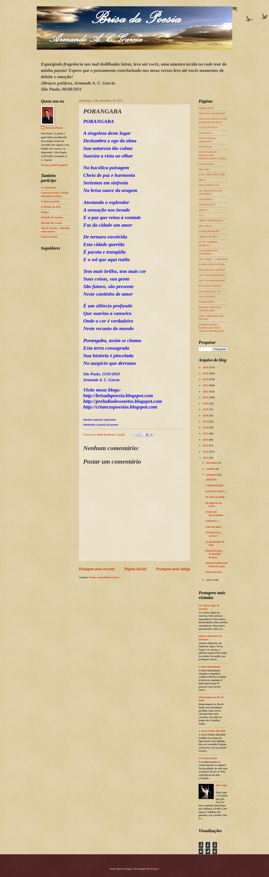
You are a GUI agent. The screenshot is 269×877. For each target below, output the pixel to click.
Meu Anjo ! (205, 169)
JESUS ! (203, 210)
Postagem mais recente (97, 569)
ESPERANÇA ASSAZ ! (213, 534)
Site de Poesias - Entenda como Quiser (55, 230)
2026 (206, 367)
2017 (206, 421)
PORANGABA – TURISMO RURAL (214, 554)
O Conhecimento (208, 758)
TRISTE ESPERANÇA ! (211, 220)
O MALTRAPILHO (209, 231)
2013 (206, 445)
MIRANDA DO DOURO (212, 113)
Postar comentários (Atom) (104, 577)
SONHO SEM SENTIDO (212, 264)
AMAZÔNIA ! (206, 199)
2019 (206, 409)
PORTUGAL (205, 146)
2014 (206, 439)
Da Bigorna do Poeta (213, 504)
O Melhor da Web (51, 206)
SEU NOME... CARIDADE (213, 259)
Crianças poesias (50, 201)
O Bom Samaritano (209, 666)
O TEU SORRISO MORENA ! (208, 244)
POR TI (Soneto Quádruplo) (207, 140)
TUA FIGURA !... (208, 296)
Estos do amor (213, 526)
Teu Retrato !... (207, 132)
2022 (206, 391)
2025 (206, 373)
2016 (206, 427)
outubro (210, 468)
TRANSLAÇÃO (207, 204)
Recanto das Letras (51, 222)
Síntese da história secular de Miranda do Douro (213, 120)
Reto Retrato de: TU (210, 291)
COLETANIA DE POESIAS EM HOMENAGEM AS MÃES (213, 155)
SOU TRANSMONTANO (212, 275)
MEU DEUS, (206, 226)
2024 (206, 379)
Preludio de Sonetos (52, 217)
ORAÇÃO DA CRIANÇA (212, 270)
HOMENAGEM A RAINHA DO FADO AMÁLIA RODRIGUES (211, 328)
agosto (210, 579)
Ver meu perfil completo (54, 165)
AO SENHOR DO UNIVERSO (208, 252)
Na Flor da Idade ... (216, 497)
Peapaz (45, 212)
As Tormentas (48, 187)
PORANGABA (213, 572)
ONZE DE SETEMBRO (214, 514)
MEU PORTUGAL (209, 185)
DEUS (202, 180)
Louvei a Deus (206, 164)
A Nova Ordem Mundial (212, 730)
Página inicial (135, 569)
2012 (206, 451)
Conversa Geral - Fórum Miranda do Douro (55, 194)
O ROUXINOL (207, 301)
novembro (212, 462)
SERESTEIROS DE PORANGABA (216, 565)
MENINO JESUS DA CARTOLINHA (210, 309)
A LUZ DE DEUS (208, 127)
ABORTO (210, 479)
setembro (211, 474)
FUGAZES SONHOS (210, 285)
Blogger (154, 868)
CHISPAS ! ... (213, 521)
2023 (206, 385)
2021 (206, 397)
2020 (206, 403)
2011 (206, 457)
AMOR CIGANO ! (208, 236)
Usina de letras (49, 236)
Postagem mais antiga (173, 569)
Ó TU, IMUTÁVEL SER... (212, 174)
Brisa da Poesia (54, 127)
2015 (206, 433)
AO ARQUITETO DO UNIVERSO (210, 192)
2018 (206, 415)
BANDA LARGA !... (216, 491)
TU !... (202, 215)
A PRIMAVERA (214, 485)
